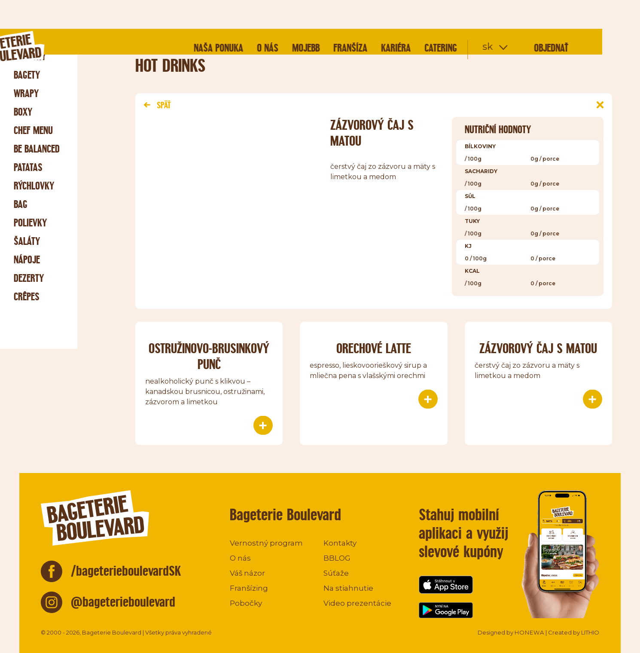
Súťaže (336, 573)
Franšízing (249, 588)
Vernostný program (266, 543)
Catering (478, 19)
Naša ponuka (256, 19)
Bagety (27, 75)
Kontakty (340, 543)
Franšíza (388, 19)
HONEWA (529, 632)
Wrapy (26, 93)
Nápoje (27, 259)
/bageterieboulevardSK (126, 571)
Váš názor (247, 573)
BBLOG (336, 558)
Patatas (28, 167)
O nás (305, 19)
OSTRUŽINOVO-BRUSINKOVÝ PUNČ (209, 356)
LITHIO (590, 632)
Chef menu (33, 130)
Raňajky (30, 56)
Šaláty (27, 241)
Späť (157, 105)
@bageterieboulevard (123, 602)
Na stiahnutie (348, 588)
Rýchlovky (34, 186)
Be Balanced (37, 149)
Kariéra (433, 19)
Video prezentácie (357, 603)
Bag (20, 204)
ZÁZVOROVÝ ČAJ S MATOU (538, 348)
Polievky (30, 223)
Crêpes (27, 296)
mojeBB (343, 19)
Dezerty (29, 278)
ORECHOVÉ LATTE (373, 348)
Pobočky (246, 603)
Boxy (23, 112)
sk (525, 18)
